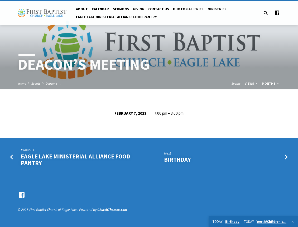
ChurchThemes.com (112, 209)
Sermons (121, 9)
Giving (138, 9)
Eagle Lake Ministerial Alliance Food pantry (116, 17)
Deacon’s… (53, 83)
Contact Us (158, 9)
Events (35, 83)
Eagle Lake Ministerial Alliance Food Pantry (75, 160)
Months (271, 83)
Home (22, 83)
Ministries (217, 9)
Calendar (100, 9)
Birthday (177, 159)
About (82, 9)
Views (251, 83)
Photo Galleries (188, 9)
